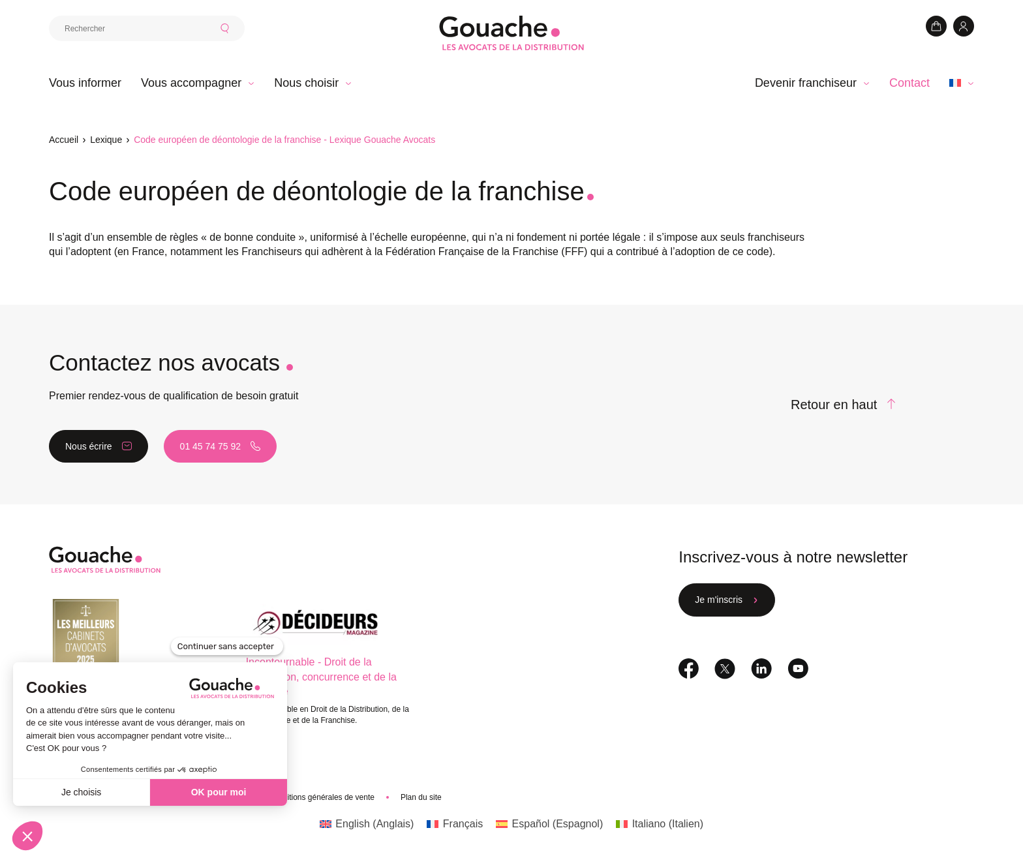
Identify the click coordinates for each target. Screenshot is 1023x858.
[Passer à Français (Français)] (454, 824)
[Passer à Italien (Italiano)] (659, 824)
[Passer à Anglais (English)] (366, 824)
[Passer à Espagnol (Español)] (549, 824)
